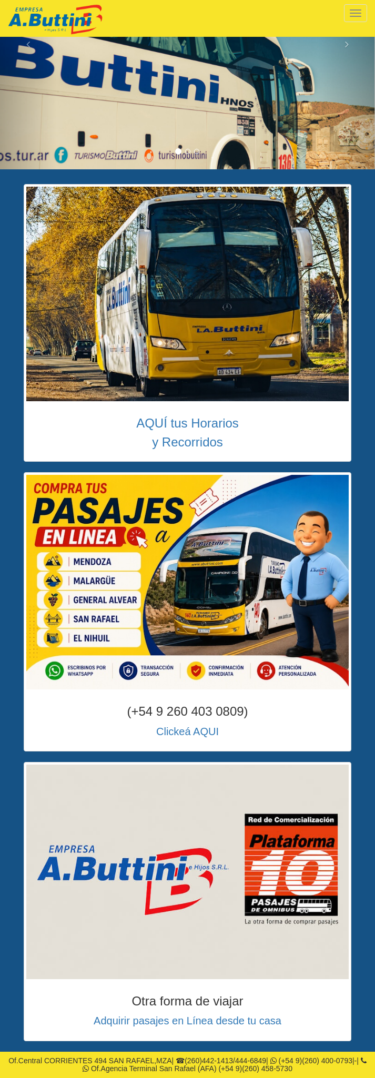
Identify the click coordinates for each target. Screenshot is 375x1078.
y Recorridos (187, 442)
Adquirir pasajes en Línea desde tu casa (187, 1020)
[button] (28, 103)
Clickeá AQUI (187, 731)
